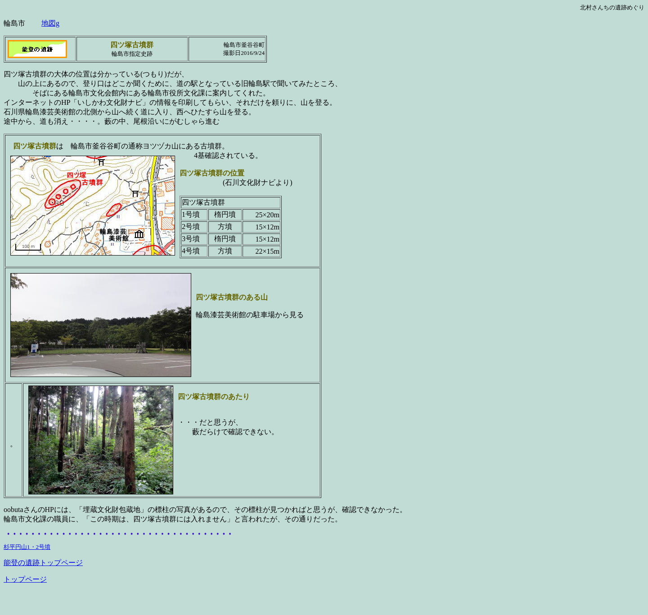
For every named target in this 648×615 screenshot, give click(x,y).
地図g (50, 23)
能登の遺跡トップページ (43, 562)
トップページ (25, 579)
